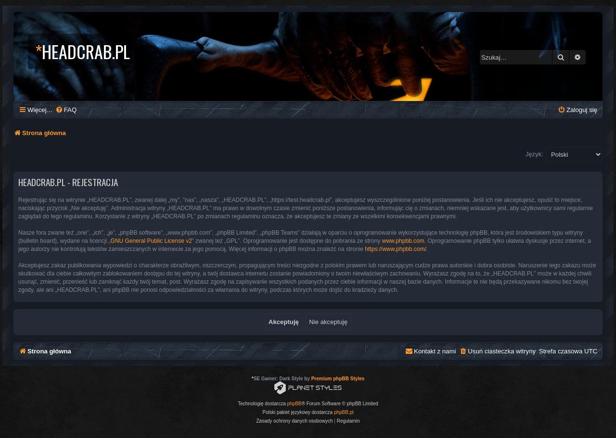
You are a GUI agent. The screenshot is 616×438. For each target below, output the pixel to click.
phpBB (294, 403)
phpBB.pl (344, 412)
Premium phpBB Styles (338, 378)
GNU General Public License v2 (151, 241)
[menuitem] (66, 110)
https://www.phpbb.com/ (395, 249)
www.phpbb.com (403, 241)
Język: (534, 154)
